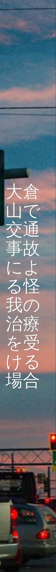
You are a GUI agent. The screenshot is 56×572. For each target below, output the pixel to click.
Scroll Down (28, 567)
